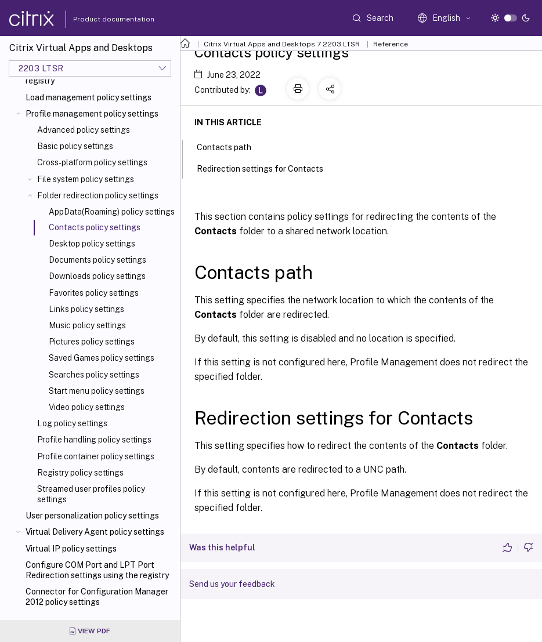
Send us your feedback (232, 584)
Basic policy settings (75, 146)
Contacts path (230, 146)
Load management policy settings (88, 97)
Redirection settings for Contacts (266, 167)
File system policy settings (85, 179)
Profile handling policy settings (94, 439)
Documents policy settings (97, 259)
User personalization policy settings (92, 515)
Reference (390, 44)
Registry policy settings (80, 472)
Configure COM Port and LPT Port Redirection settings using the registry (97, 570)
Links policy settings (86, 309)
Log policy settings (72, 423)
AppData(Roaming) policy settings (112, 211)
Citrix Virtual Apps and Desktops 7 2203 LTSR (282, 44)
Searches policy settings (94, 374)
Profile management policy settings (92, 113)
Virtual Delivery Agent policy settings (95, 531)
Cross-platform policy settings (92, 162)
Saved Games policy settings (101, 357)
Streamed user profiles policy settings (91, 494)
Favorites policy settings (94, 293)
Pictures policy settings (92, 341)
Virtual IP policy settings (71, 548)
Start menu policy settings (96, 391)
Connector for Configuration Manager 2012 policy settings (97, 597)
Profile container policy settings (95, 456)
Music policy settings (87, 325)
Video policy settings (87, 407)
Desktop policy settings (92, 243)
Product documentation (99, 19)
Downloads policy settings (97, 276)
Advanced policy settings (83, 130)
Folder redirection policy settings (97, 195)
